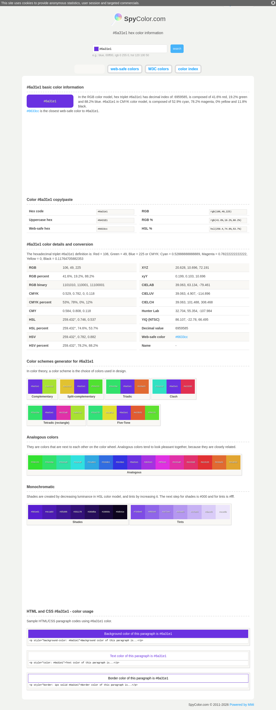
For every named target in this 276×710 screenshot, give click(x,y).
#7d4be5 (138, 512)
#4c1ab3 (49, 512)
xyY (145, 276)
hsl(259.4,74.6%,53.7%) (228, 229)
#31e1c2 (160, 386)
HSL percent (38, 328)
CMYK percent (40, 302)
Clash (174, 396)
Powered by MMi (242, 704)
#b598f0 (180, 512)
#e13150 (188, 386)
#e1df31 (109, 412)
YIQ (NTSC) (150, 319)
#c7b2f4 (194, 512)
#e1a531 (233, 462)
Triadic (127, 396)
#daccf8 (208, 512)
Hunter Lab (150, 311)
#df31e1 (162, 462)
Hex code (36, 211)
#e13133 (205, 462)
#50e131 (95, 386)
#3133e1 (120, 462)
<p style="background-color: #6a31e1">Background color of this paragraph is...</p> (138, 641)
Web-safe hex (39, 228)
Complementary (42, 396)
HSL (32, 319)
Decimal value (152, 328)
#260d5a (92, 512)
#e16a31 (142, 386)
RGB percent (39, 276)
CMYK (34, 293)
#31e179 (95, 412)
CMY (32, 311)
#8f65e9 (152, 512)
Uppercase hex (40, 220)
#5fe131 (152, 412)
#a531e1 (148, 462)
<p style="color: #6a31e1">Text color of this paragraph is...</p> (138, 663)
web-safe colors (125, 69)
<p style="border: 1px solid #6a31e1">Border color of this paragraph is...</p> (138, 685)
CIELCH (148, 302)
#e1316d (191, 462)
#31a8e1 (92, 462)
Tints (180, 522)
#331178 (77, 512)
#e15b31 (138, 412)
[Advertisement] (138, 155)
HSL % (147, 228)
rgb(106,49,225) (228, 211)
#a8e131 (49, 386)
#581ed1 (35, 512)
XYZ (145, 267)
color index (188, 69)
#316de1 (106, 462)
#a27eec (166, 512)
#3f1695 (63, 512)
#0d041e (120, 512)
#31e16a (113, 386)
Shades (78, 522)
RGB (145, 211)
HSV (32, 337)
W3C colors (158, 69)
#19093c (106, 512)
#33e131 (35, 462)
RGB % (147, 220)
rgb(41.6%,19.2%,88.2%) (228, 220)
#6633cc (33, 111)
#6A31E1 (115, 220)
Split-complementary (81, 396)
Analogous (134, 472)
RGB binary (38, 285)
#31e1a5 (63, 462)
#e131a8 (63, 412)
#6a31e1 (115, 211)
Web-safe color (153, 337)
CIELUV (148, 293)
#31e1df (77, 462)
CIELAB (148, 285)
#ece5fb (223, 512)
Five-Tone (123, 422)
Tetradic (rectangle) (56, 422)
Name (146, 345)
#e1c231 (67, 386)
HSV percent (38, 345)
